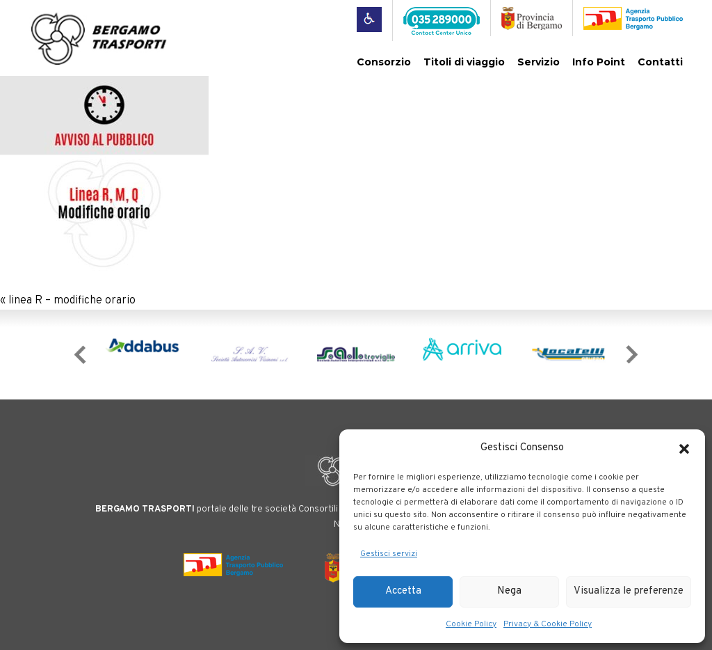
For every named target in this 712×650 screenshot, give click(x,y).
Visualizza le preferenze (628, 591)
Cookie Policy (471, 624)
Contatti (660, 62)
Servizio (538, 62)
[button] (684, 449)
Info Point (598, 62)
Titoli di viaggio (464, 62)
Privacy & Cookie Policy (547, 624)
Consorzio (384, 62)
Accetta (403, 591)
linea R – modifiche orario (72, 301)
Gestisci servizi (388, 554)
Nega (509, 591)
